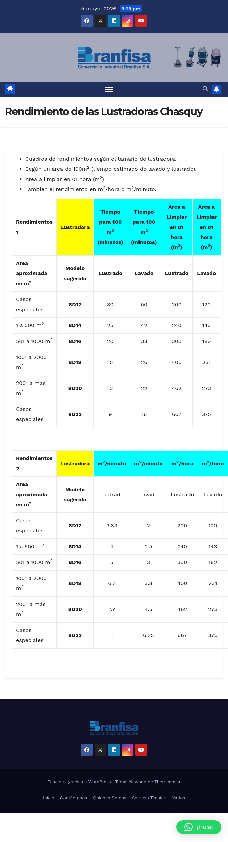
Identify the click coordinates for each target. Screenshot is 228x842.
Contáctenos (73, 797)
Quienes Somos (109, 797)
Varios (178, 797)
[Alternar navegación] (109, 89)
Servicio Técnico (149, 797)
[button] (205, 89)
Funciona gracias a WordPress (79, 781)
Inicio (48, 797)
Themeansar (167, 781)
